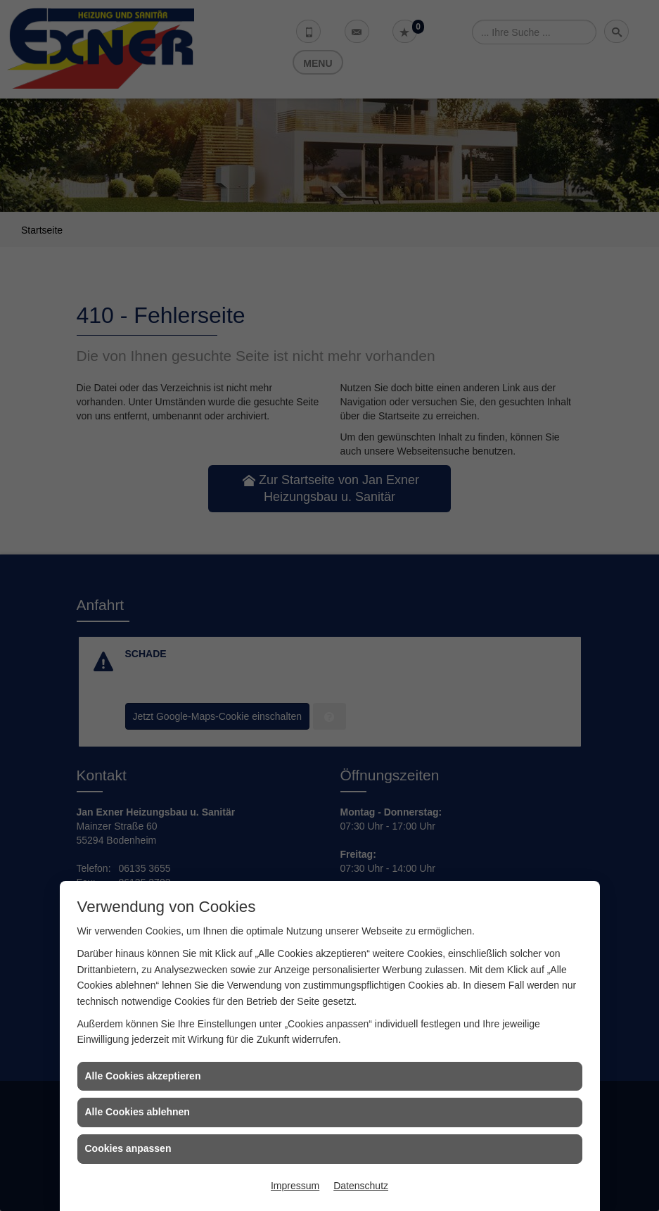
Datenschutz (360, 1185)
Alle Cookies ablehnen (137, 1111)
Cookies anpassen (128, 1148)
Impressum (295, 1185)
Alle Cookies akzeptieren (143, 1076)
